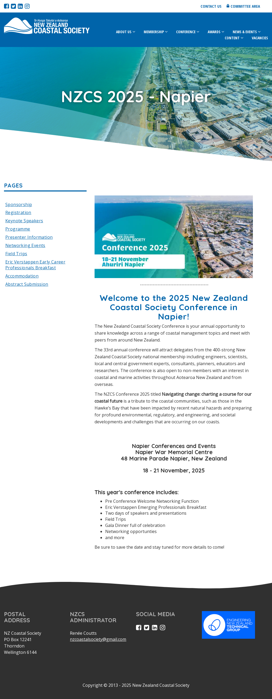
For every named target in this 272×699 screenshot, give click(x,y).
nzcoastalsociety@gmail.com (98, 639)
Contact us (211, 6)
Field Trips (16, 254)
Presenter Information (29, 237)
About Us (123, 31)
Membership (154, 31)
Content (232, 37)
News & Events (245, 31)
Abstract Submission (26, 284)
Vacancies (260, 37)
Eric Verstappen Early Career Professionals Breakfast (35, 265)
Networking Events (25, 245)
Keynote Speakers (24, 221)
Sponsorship (18, 204)
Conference (186, 31)
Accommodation (22, 276)
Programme (17, 229)
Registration (18, 212)
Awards (214, 31)
